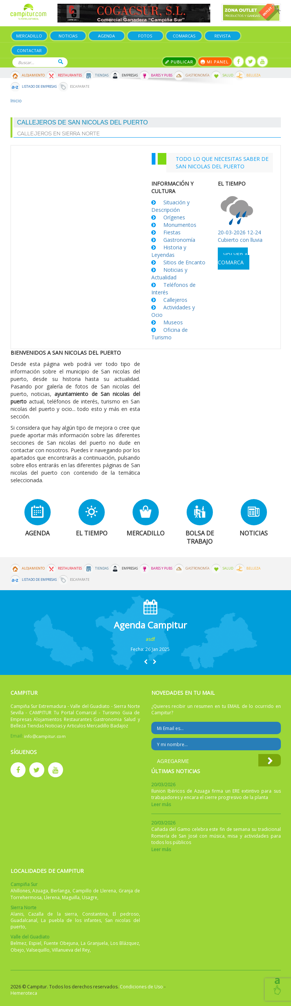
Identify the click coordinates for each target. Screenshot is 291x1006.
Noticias (68, 36)
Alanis (17, 914)
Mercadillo (29, 36)
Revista (222, 36)
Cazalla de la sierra (52, 914)
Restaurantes (70, 75)
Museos (173, 322)
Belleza (253, 75)
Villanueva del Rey (71, 950)
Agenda (106, 36)
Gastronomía (197, 75)
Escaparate (79, 86)
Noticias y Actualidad (169, 273)
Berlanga (60, 891)
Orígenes (174, 217)
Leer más (161, 804)
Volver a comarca (233, 258)
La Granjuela (94, 943)
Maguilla (71, 897)
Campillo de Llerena (94, 891)
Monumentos (179, 224)
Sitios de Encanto (184, 262)
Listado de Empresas (39, 86)
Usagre (89, 897)
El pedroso (126, 914)
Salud (228, 75)
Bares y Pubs (161, 75)
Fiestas (172, 232)
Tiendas (102, 75)
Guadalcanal (24, 920)
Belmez (18, 943)
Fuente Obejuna (61, 943)
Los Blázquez (124, 943)
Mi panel (215, 61)
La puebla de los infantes (71, 920)
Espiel (35, 943)
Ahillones (20, 891)
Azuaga (40, 891)
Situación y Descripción (170, 206)
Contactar (29, 50)
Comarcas (184, 36)
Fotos (145, 36)
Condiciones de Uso (141, 987)
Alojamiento (33, 75)
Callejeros (175, 299)
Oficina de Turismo (169, 333)
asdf (150, 639)
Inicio (16, 100)
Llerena (52, 897)
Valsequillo (38, 950)
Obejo (17, 950)
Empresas (130, 75)
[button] (145, 661)
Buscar (60, 61)
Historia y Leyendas (168, 251)
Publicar (179, 61)
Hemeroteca (24, 993)
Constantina (95, 914)
